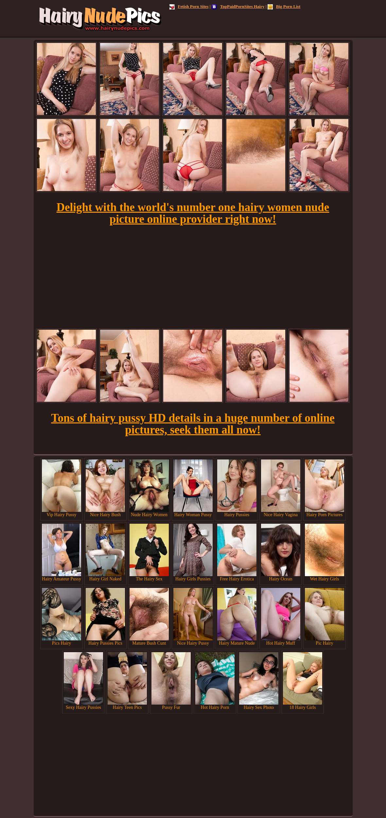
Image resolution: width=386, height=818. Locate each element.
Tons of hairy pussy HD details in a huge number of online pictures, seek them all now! (192, 424)
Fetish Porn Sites (189, 6)
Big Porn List (284, 6)
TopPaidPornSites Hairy (238, 6)
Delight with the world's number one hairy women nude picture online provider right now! (193, 213)
